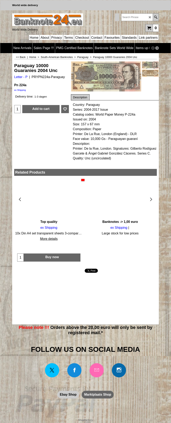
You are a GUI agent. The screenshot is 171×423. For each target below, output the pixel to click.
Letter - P (21, 77)
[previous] (153, 48)
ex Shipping (20, 90)
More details (49, 238)
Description (80, 97)
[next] (157, 48)
